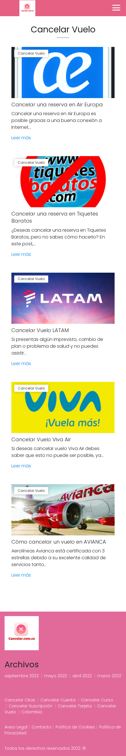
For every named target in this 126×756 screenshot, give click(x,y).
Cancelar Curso (97, 700)
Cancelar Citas (20, 700)
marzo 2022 (109, 676)
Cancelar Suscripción (30, 706)
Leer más (21, 137)
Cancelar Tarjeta (75, 706)
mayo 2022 (55, 676)
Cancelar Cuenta (58, 700)
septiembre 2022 (22, 676)
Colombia (31, 712)
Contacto (41, 727)
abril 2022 (82, 676)
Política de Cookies (75, 727)
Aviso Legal (16, 727)
